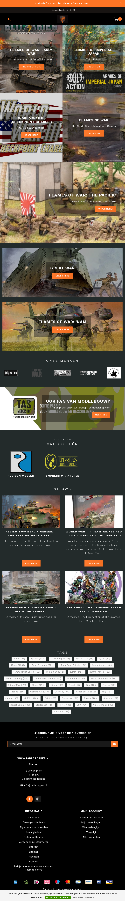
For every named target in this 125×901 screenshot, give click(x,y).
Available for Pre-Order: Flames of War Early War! (62, 3)
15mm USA (55, 672)
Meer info (101, 415)
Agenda (33, 861)
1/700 (104, 659)
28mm (77, 672)
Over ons (33, 817)
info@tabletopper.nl (35, 785)
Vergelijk (91, 832)
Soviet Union (20, 705)
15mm (18, 665)
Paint (50, 698)
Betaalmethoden (34, 837)
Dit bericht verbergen (57, 897)
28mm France (100, 672)
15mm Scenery (102, 665)
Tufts (65, 705)
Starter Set (44, 705)
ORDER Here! (105, 209)
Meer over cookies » (83, 897)
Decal (74, 685)
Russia (91, 698)
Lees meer (31, 563)
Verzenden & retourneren (34, 842)
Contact (33, 847)
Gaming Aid (39, 692)
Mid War (31, 698)
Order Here (31, 135)
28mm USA (17, 685)
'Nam (19, 659)
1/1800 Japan (60, 659)
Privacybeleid (34, 832)
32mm (38, 685)
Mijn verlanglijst (91, 827)
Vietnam (61, 711)
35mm (56, 685)
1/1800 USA (84, 659)
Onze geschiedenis (34, 822)
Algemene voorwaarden (34, 827)
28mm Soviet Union (104, 678)
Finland (109, 685)
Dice (91, 685)
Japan (11, 698)
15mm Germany (42, 665)
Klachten (34, 856)
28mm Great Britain (47, 678)
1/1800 (38, 659)
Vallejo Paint (103, 705)
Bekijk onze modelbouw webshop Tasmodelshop (33, 868)
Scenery (111, 698)
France (17, 692)
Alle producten (91, 837)
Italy (107, 692)
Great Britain (86, 692)
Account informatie (91, 817)
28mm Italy (76, 678)
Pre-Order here (31, 66)
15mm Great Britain (72, 665)
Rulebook (70, 698)
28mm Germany (17, 678)
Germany (62, 692)
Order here (94, 66)
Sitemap (34, 851)
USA (82, 705)
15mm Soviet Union (26, 672)
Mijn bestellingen (91, 822)
